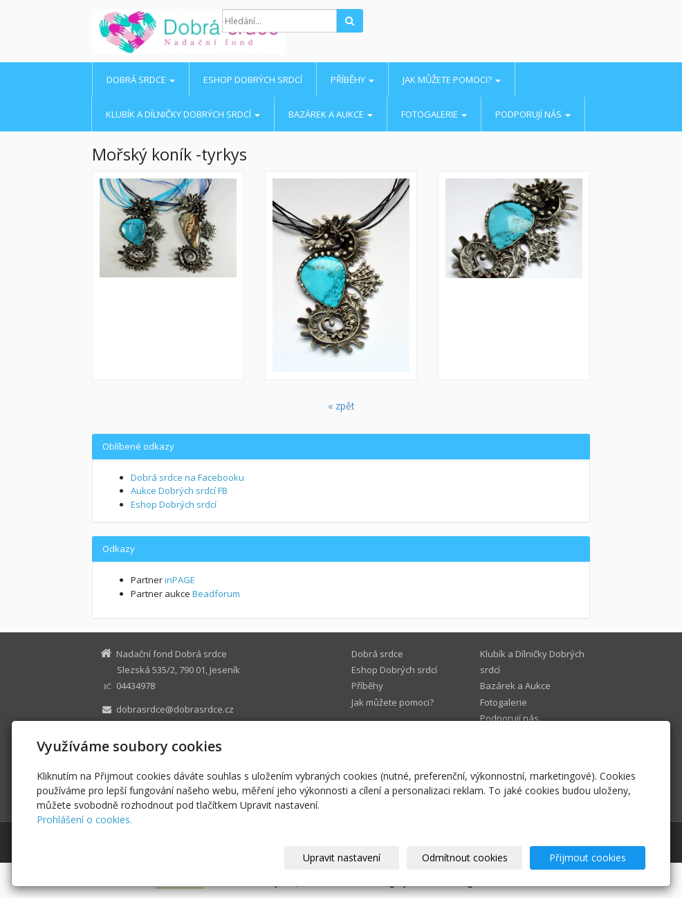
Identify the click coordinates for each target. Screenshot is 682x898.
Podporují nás (533, 114)
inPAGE (180, 580)
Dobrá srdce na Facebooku (187, 477)
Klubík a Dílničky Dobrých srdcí (183, 114)
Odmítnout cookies (479, 857)
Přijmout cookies (592, 857)
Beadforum (216, 593)
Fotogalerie (434, 114)
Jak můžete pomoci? (452, 79)
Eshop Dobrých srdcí (252, 79)
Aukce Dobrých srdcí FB (179, 490)
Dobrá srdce (141, 79)
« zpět (341, 405)
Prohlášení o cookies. (84, 819)
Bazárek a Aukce (330, 114)
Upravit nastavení (366, 857)
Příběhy (352, 79)
